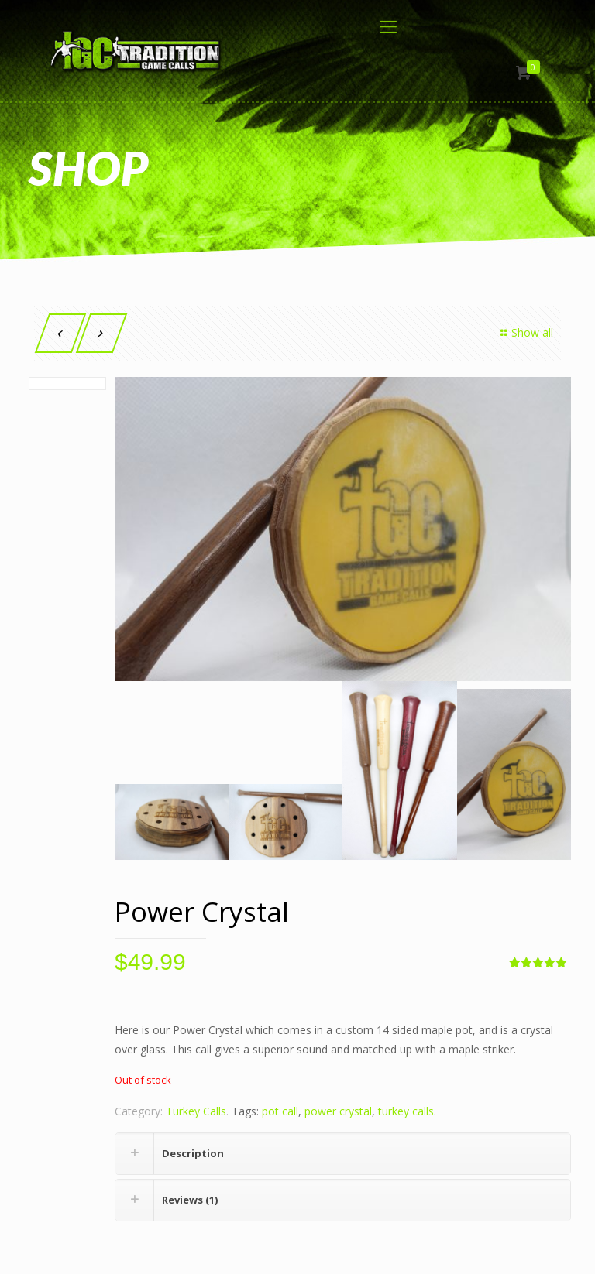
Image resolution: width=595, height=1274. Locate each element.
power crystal (338, 1111)
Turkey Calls (196, 1111)
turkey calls (406, 1111)
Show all (524, 332)
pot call (280, 1111)
